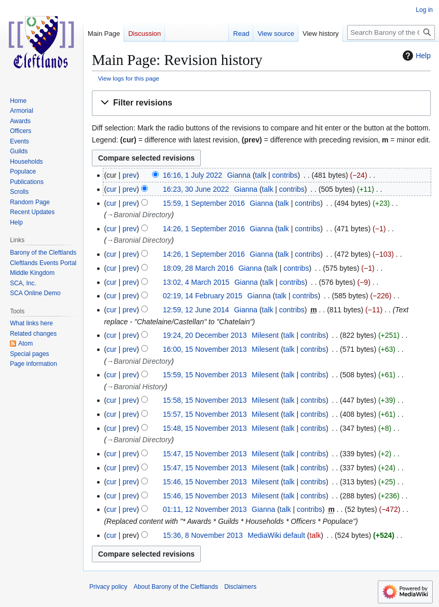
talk (260, 175)
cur (111, 189)
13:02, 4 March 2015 (196, 282)
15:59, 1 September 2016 (204, 203)
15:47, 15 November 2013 (205, 454)
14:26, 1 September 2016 (204, 229)
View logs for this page (128, 78)
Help (415, 55)
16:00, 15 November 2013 (205, 349)
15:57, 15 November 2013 (205, 414)
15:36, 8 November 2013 (203, 535)
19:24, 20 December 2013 (205, 335)
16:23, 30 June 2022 (196, 189)
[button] (261, 103)
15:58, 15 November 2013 (205, 400)
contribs (285, 175)
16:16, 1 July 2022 (192, 175)
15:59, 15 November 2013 (205, 375)
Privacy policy (108, 586)
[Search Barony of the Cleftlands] (391, 32)
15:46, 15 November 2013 (205, 482)
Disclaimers (240, 586)
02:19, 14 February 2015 (202, 296)
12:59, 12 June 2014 (196, 310)
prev (129, 175)
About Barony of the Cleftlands (175, 586)
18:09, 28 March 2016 (198, 268)
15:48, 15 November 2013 (205, 428)
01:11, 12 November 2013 (205, 509)
